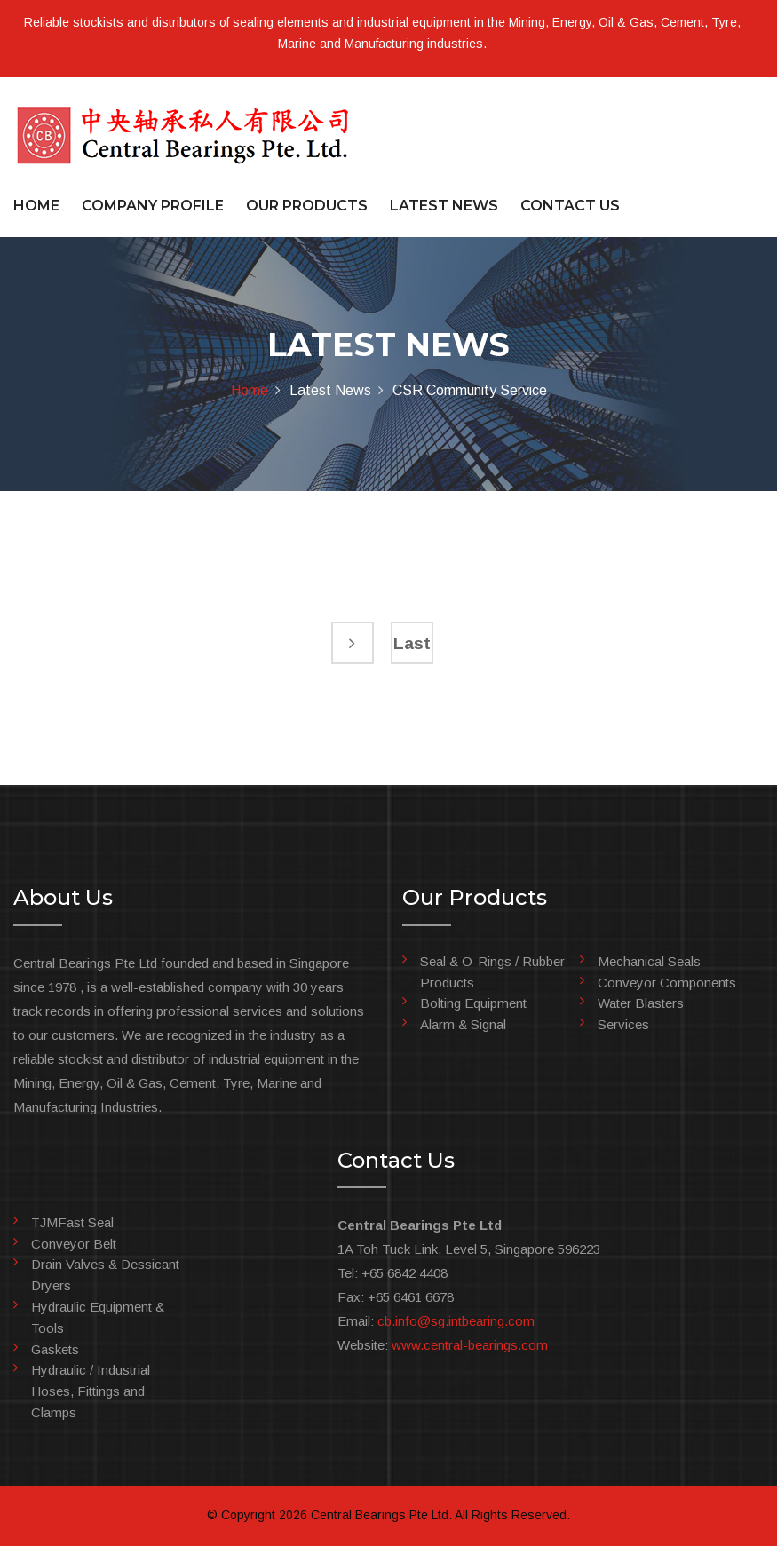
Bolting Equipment (473, 1003)
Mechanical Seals (649, 961)
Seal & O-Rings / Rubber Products (492, 972)
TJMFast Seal (72, 1222)
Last (412, 643)
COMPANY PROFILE (153, 205)
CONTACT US (570, 205)
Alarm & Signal (463, 1024)
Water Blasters (641, 1003)
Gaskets (55, 1349)
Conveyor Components (667, 982)
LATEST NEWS (444, 205)
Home (249, 390)
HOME (36, 205)
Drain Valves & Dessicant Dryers (105, 1275)
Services (623, 1024)
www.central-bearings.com (470, 1344)
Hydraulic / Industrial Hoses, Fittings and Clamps (90, 1391)
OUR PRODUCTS (307, 205)
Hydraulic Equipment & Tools (97, 1317)
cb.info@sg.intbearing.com (456, 1320)
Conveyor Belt (73, 1243)
